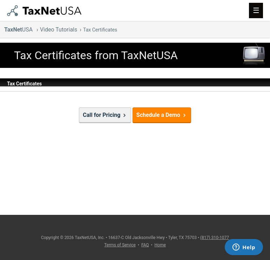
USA (19, 29)
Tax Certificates (100, 30)
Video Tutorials (58, 29)
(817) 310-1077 (214, 237)
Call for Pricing (105, 115)
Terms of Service (120, 245)
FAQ (145, 245)
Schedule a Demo (161, 115)
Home (160, 245)
